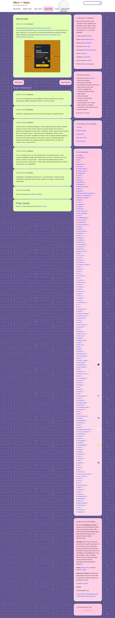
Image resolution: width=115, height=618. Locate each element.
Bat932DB (81, 182)
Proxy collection (80, 141)
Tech (80, 469)
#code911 (89, 43)
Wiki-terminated (83, 503)
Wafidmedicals (83, 496)
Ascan (80, 175)
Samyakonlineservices (85, 429)
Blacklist (81, 191)
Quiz (80, 414)
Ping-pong (81, 400)
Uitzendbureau (83, 485)
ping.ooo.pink (65, 9)
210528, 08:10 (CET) (21, 173)
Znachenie (82, 509)
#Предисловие (49, 30)
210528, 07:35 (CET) (21, 94)
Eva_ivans (82, 255)
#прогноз (46, 34)
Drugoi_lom (82, 246)
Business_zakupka (84, 197)
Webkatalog (82, 498)
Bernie (80, 188)
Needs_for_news (83, 373)
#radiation (82, 64)
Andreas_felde (83, 168)
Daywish (81, 229)
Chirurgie (81, 209)
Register (18, 206)
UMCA (80, 487)
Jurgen (81, 311)
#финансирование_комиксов (24, 37)
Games (81, 284)
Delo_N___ (82, 235)
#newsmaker (86, 57)
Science (81, 438)
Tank (80, 460)
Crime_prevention (84, 224)
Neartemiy (81, 371)
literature (30, 24)
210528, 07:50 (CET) (21, 122)
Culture (81, 226)
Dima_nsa (81, 242)
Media (80, 342)
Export (80, 258)
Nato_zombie (82, 367)
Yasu (80, 507)
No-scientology (83, 378)
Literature (81, 327)
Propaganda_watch (84, 407)
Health (80, 293)
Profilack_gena (83, 402)
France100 (82, 275)
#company (93, 50)
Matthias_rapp (83, 340)
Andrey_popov (83, 171)
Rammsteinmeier (83, 416)
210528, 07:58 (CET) (21, 151)
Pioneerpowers (83, 396)
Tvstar (80, 480)
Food (80, 271)
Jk (79, 304)
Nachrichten (82, 362)
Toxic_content (82, 476)
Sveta (80, 456)
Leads (80, 322)
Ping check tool (18, 82)
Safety (80, 427)
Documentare (82, 244)
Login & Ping (48, 9)
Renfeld (81, 418)
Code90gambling (83, 217)
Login (23, 206)
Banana (81, 180)
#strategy (89, 60)
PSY (80, 411)
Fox (80, 273)
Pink (80, 394)
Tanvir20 (81, 463)
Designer (81, 238)
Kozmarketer (82, 318)
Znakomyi (81, 512)
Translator (79, 127)
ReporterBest (82, 420)
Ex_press (81, 260)
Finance (81, 269)
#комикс (41, 34)
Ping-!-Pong (42, 206)
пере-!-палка (38, 9)
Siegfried (81, 443)
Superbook (82, 454)
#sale (84, 46)
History (81, 295)
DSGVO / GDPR (81, 569)
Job (80, 307)
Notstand (81, 380)
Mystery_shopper (83, 360)
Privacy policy (85, 567)
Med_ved (81, 344)
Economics (82, 249)
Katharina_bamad (84, 313)
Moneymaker (82, 353)
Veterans (81, 494)
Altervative (82, 164)
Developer (81, 240)
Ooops (80, 389)
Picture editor (80, 134)
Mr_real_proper (83, 356)
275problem (82, 157)
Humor (80, 300)
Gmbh (80, 289)
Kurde (80, 320)
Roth (80, 425)
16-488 (81, 155)
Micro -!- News (21, 2)
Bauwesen (82, 184)
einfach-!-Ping (27, 9)
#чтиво (28, 28)
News (80, 376)
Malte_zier (82, 336)
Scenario (81, 436)
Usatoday (81, 489)
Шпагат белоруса (65, 82)
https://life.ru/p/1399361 (35, 194)
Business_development (85, 195)
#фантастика (34, 28)
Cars (80, 202)
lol (29, 190)
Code (80, 215)
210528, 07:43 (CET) (21, 109)
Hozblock (81, 298)
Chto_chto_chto (83, 211)
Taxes (80, 467)
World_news (82, 505)
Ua (79, 483)
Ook (80, 387)
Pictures (81, 391)
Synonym (81, 458)
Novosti (81, 382)
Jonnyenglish (82, 309)
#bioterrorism (90, 39)
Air (79, 162)
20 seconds (91, 78)
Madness (81, 331)
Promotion (81, 405)
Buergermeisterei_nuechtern (87, 193)
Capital (81, 200)
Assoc (80, 177)
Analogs (81, 166)
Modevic (81, 351)
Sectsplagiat (82, 440)
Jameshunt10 (82, 302)
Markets (81, 338)
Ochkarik (81, 385)
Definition (81, 233)
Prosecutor (82, 409)
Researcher (82, 422)
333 (80, 160)
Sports (80, 447)
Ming (80, 347)
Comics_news (83, 220)
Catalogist (81, 204)
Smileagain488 (83, 445)
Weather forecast (81, 130)
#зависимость (53, 34)
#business (87, 50)
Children (81, 206)
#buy (88, 46)
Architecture (82, 173)
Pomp (80, 398)
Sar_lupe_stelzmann (84, 431)
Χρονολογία (16, 9)
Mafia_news (82, 333)
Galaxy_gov (82, 282)
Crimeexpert (82, 222)
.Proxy (57, 9)
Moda (80, 349)
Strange (81, 449)
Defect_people (83, 231)
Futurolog (81, 280)
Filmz (80, 266)
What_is (81, 500)
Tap (80, 465)
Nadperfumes (82, 365)
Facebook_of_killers (84, 264)
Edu (80, 253)
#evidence (84, 53)
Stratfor (81, 451)
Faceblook (82, 262)
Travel (80, 478)
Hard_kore (82, 291)
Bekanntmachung (84, 186)
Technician (82, 472)
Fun (80, 278)
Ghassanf (81, 287)
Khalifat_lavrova (83, 316)
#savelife (83, 39)
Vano (80, 492)
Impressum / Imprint (82, 583)
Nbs (80, 369)
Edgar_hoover (83, 251)
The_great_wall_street (85, 474)
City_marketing (83, 213)
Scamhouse (82, 434)
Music (80, 358)
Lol (79, 329)
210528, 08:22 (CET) (21, 190)
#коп (59, 34)
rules (83, 113)
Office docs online (81, 137)
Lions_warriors (83, 324)
